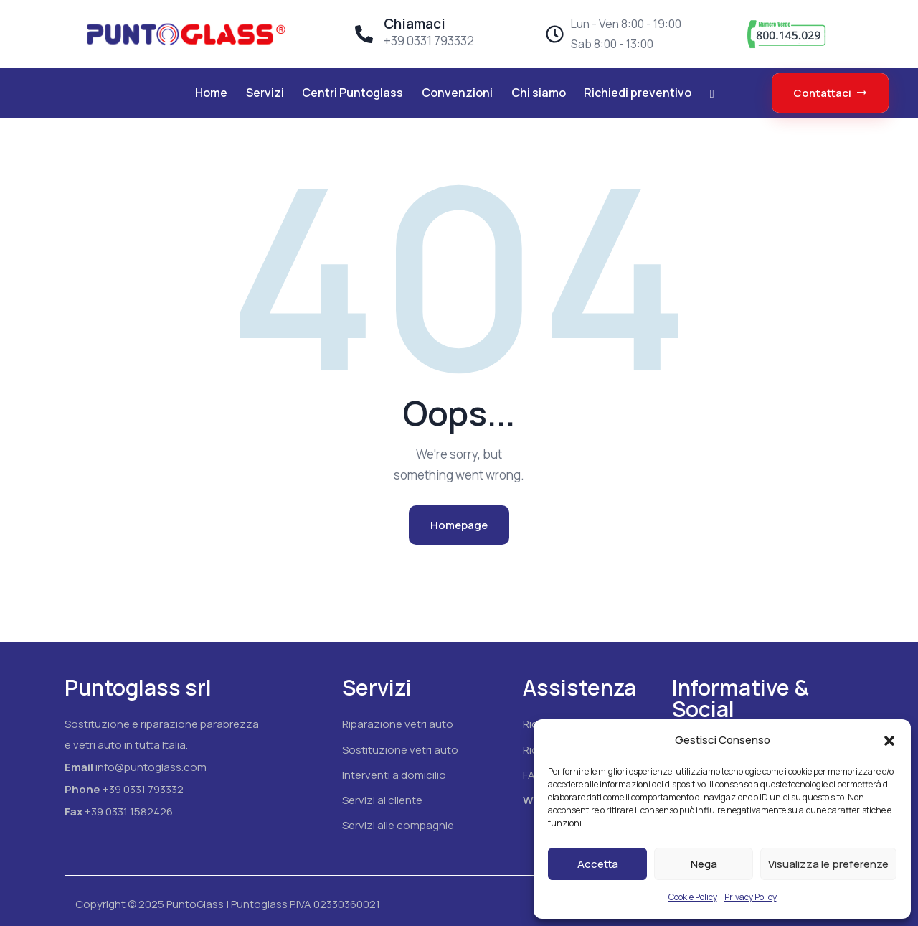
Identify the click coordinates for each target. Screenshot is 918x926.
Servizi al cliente (382, 800)
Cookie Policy (692, 897)
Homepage (459, 525)
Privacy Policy (750, 897)
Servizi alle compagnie (398, 825)
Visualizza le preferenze (828, 863)
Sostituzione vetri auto (400, 749)
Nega (704, 863)
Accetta (597, 863)
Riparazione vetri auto (397, 723)
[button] (889, 741)
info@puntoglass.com (151, 767)
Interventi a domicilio (394, 774)
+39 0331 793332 (143, 789)
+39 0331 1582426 (129, 811)
